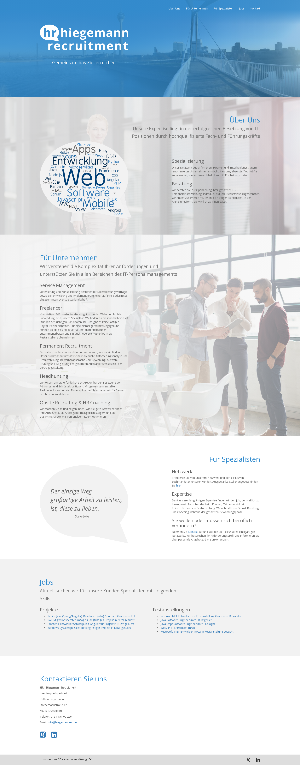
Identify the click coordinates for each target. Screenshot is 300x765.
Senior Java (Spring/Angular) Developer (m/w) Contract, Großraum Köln (92, 616)
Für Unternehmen (197, 8)
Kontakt (255, 8)
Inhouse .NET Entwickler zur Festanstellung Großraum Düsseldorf (202, 616)
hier (178, 485)
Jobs (242, 8)
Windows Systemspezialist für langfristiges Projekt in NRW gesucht (89, 628)
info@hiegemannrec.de (62, 722)
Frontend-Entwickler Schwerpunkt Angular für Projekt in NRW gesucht (91, 624)
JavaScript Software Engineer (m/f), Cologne (188, 624)
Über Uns (174, 8)
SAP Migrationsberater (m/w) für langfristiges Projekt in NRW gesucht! (91, 620)
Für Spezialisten (223, 8)
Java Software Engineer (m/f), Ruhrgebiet (186, 620)
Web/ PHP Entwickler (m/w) (178, 628)
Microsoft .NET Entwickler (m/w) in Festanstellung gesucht (197, 631)
